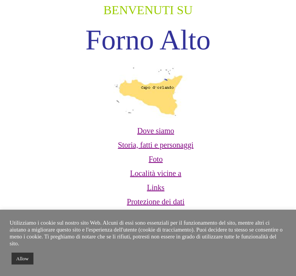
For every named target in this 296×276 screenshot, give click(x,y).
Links (156, 187)
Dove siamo (155, 131)
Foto (156, 159)
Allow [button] (22, 258)
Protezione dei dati (156, 201)
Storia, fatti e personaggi (156, 145)
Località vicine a (155, 173)
